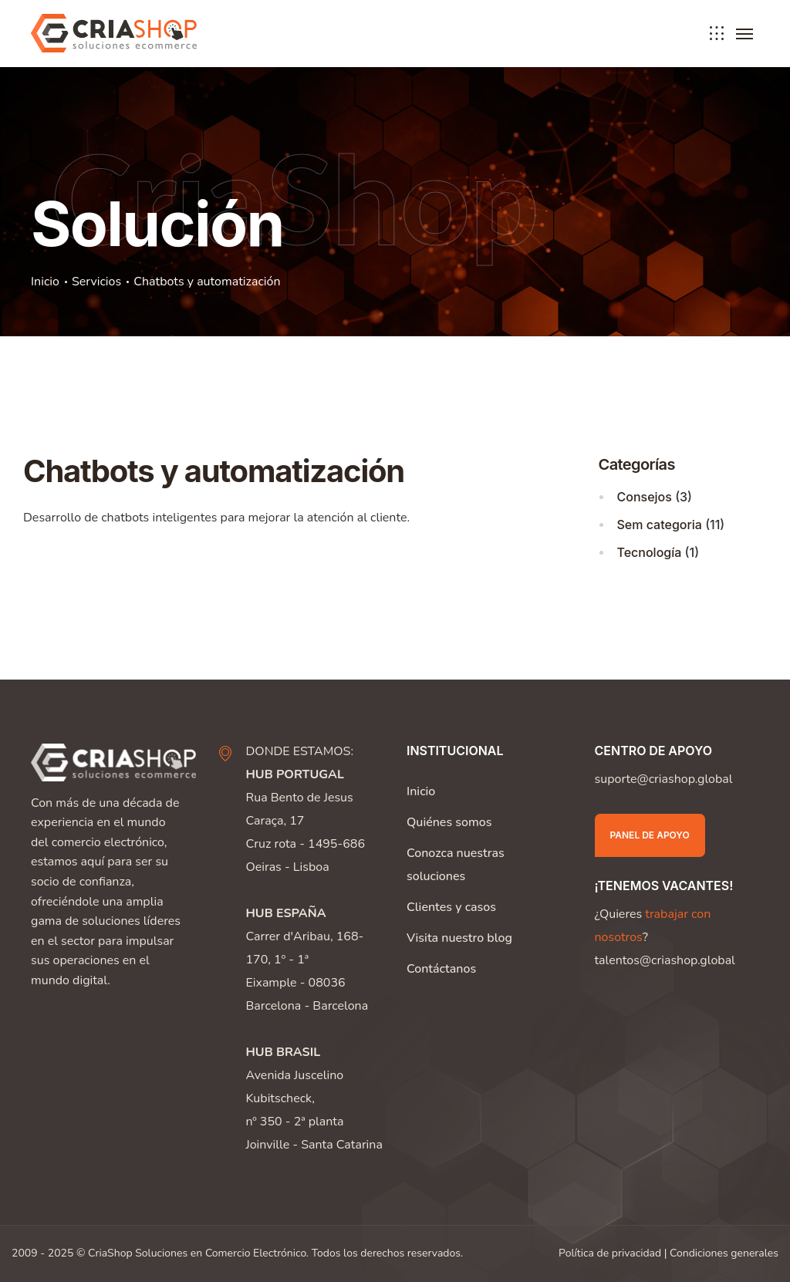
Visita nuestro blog (459, 937)
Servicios (96, 281)
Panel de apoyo (650, 835)
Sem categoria (659, 524)
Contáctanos (441, 968)
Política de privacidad (610, 1253)
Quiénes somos (449, 822)
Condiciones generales (724, 1253)
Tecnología (649, 552)
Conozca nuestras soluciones (456, 865)
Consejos (644, 496)
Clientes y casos (451, 907)
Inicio (45, 281)
